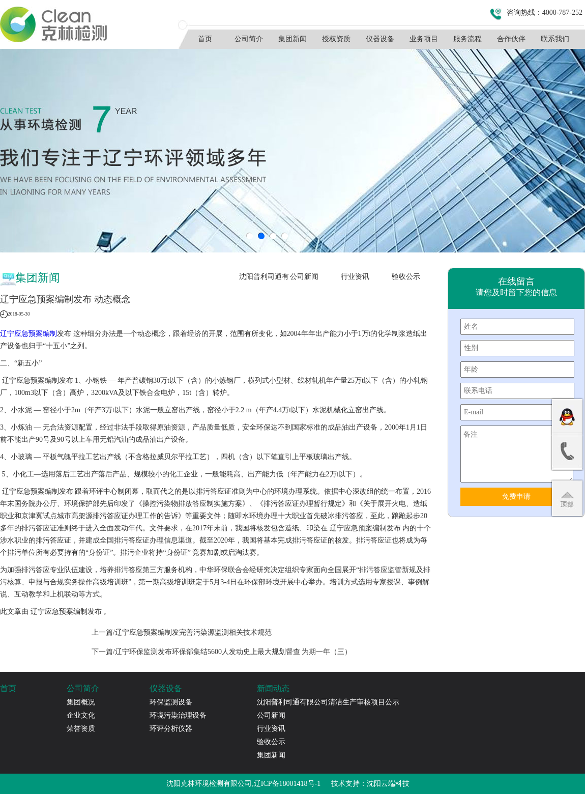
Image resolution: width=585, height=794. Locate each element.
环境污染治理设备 (178, 715)
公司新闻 (304, 276)
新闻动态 (273, 688)
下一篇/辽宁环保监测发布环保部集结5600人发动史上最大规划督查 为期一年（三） (222, 652)
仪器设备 (380, 39)
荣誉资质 (81, 728)
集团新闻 (292, 39)
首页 (205, 39)
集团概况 (81, 702)
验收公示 (406, 276)
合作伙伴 (511, 39)
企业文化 (81, 715)
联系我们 (555, 39)
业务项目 (423, 39)
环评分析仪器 (171, 728)
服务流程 (467, 39)
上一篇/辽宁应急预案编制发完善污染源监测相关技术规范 (182, 632)
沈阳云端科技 (388, 783)
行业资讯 (355, 276)
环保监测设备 (171, 702)
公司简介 (249, 39)
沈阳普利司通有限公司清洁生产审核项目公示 (264, 279)
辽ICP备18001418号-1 (287, 783)
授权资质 (336, 39)
